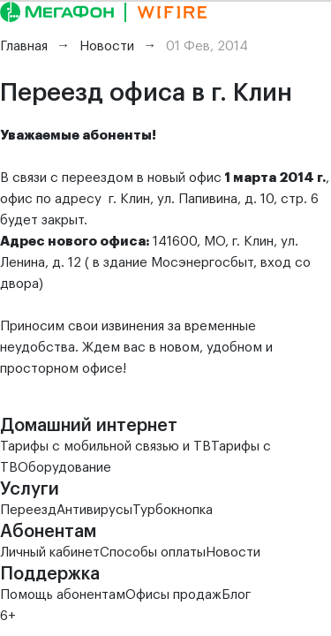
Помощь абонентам (62, 595)
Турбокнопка (172, 510)
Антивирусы (94, 510)
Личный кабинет (50, 552)
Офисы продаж (173, 595)
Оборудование (64, 467)
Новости (233, 552)
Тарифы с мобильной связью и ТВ (105, 446)
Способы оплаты (153, 552)
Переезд (28, 510)
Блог (236, 595)
